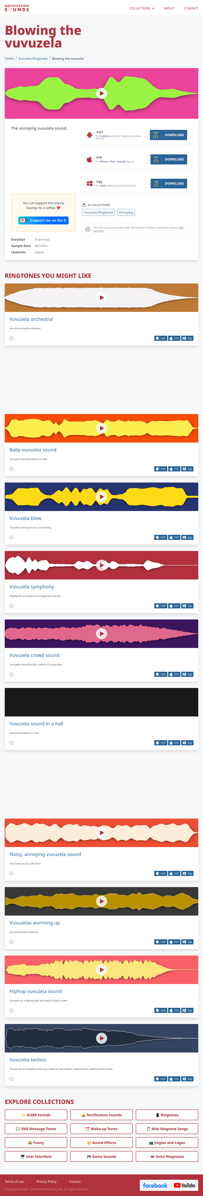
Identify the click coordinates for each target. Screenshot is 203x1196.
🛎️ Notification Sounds (101, 1114)
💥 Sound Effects (101, 1142)
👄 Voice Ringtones (167, 1156)
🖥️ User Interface (35, 1156)
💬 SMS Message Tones (36, 1128)
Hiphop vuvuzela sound (36, 991)
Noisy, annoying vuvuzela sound (45, 854)
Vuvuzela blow (25, 518)
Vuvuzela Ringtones (33, 58)
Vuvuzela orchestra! (31, 319)
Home (9, 58)
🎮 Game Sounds (101, 1156)
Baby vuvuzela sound (33, 449)
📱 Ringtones (167, 1114)
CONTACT (191, 8)
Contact (75, 1181)
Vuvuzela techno (28, 1059)
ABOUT (169, 8)
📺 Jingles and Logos (167, 1142)
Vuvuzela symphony (32, 586)
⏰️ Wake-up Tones (101, 1128)
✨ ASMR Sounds (36, 1114)
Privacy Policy (46, 1181)
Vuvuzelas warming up (35, 922)
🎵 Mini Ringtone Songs (167, 1128)
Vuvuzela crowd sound (34, 655)
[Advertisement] (43, 162)
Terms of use (14, 1181)
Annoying (126, 212)
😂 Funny (36, 1142)
